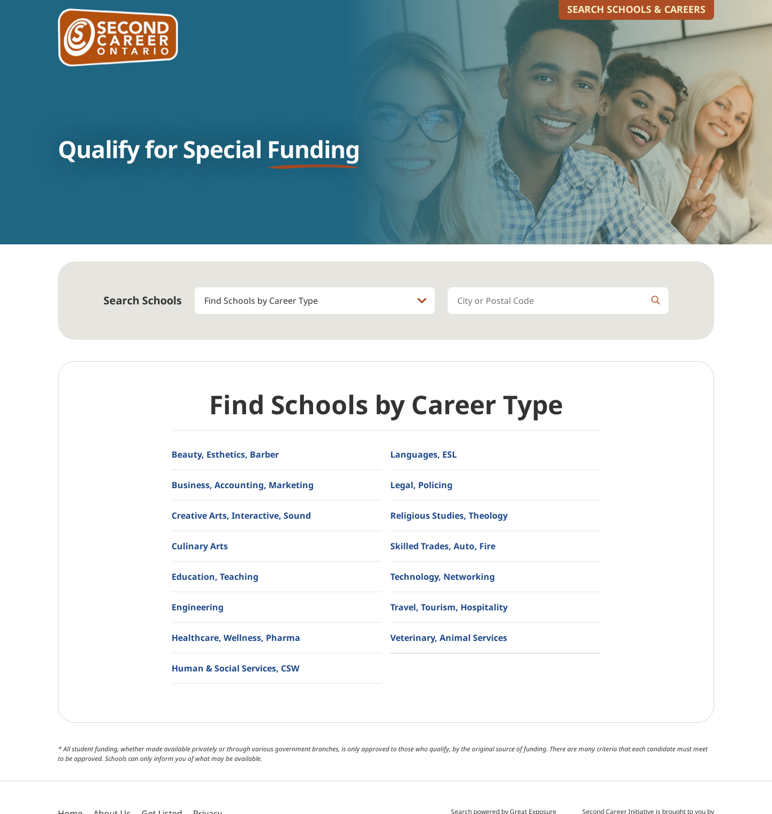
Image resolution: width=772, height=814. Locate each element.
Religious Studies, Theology (449, 515)
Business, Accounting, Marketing (243, 485)
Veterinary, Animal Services (448, 638)
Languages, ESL (423, 454)
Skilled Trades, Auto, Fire (442, 546)
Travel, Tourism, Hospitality (449, 607)
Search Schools (142, 300)
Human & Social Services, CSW (235, 668)
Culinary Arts (200, 546)
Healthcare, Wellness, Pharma (236, 638)
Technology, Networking (442, 577)
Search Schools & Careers (636, 9)
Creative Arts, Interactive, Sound (241, 515)
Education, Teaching (215, 577)
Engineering (198, 607)
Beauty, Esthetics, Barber (225, 454)
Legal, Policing (421, 485)
